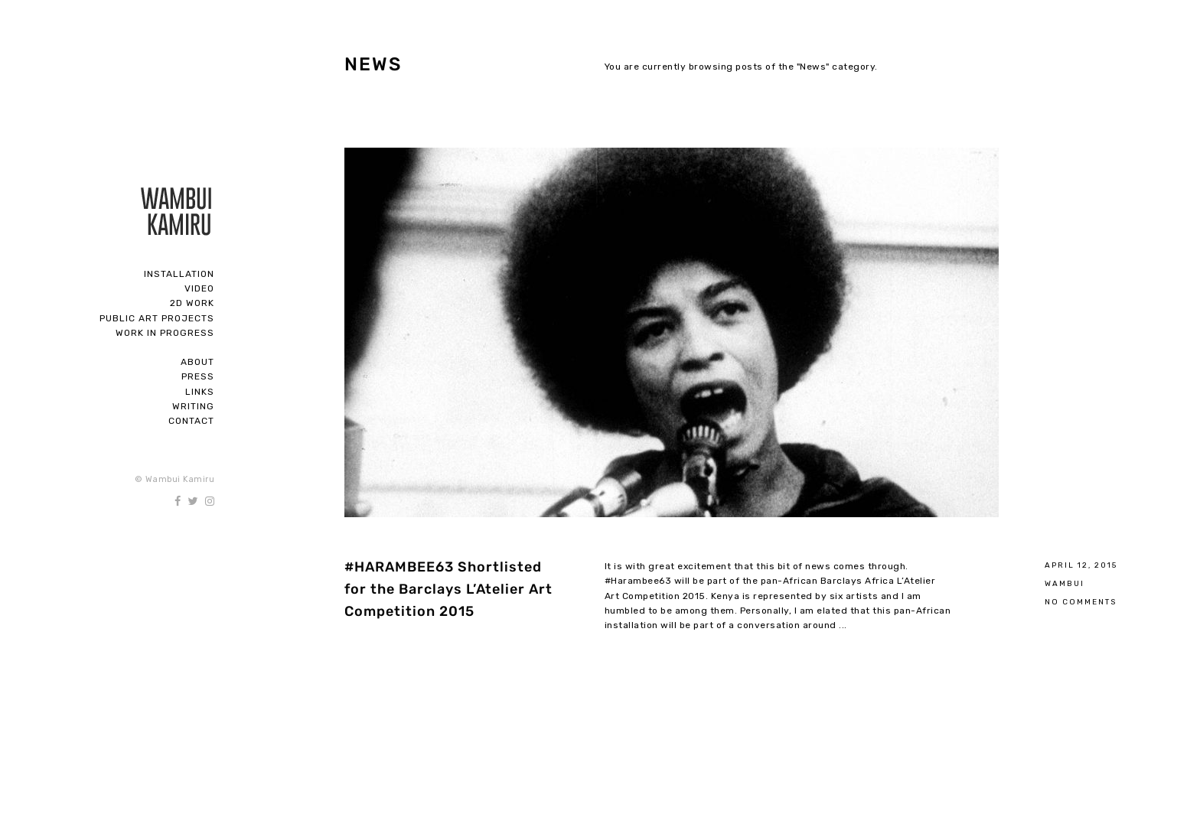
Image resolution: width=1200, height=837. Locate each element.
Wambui (1064, 583)
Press (197, 376)
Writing (193, 406)
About (197, 362)
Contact (191, 420)
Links (199, 391)
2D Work (192, 303)
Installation (179, 274)
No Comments (1081, 602)
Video (199, 288)
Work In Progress (165, 332)
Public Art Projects (156, 318)
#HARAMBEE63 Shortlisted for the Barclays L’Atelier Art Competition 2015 (448, 589)
